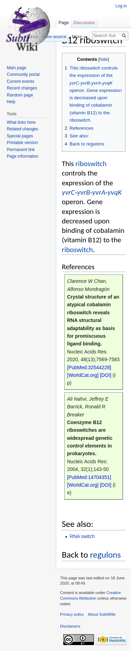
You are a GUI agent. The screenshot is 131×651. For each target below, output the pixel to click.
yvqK (115, 192)
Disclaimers (70, 626)
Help (11, 101)
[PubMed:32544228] (89, 367)
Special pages (20, 136)
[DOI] (105, 375)
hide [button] (104, 59)
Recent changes (22, 88)
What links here (21, 122)
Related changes (22, 129)
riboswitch (91, 163)
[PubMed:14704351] (89, 477)
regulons (105, 554)
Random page (20, 95)
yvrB (83, 192)
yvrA (98, 192)
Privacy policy (72, 614)
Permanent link (21, 149)
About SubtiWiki (102, 614)
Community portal (23, 74)
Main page (16, 67)
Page (63, 22)
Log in (121, 5)
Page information (22, 156)
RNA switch (82, 536)
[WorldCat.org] (83, 375)
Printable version (22, 142)
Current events (20, 81)
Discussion (84, 22)
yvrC (68, 192)
